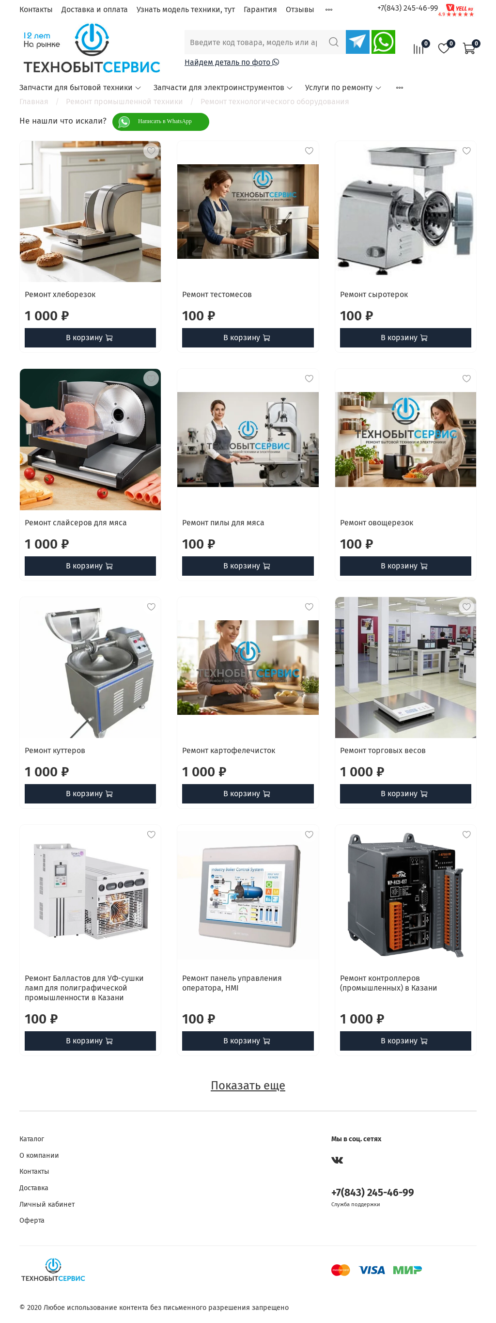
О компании (39, 1155)
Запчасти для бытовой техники (80, 87)
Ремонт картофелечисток (228, 750)
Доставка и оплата (95, 9)
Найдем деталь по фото (232, 62)
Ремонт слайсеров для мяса (76, 522)
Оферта (32, 1220)
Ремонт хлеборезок (60, 294)
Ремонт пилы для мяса (223, 522)
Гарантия (260, 9)
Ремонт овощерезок (376, 522)
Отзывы (300, 9)
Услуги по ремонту (343, 87)
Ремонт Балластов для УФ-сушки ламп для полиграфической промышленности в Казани (84, 988)
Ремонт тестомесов (217, 294)
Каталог (31, 1139)
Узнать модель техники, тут (186, 9)
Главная (33, 101)
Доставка (33, 1188)
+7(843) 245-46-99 (407, 8)
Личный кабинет (47, 1204)
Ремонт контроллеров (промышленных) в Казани (388, 983)
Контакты (36, 9)
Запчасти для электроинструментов (224, 87)
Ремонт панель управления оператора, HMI (232, 983)
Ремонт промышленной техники (124, 101)
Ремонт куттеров (55, 750)
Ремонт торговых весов (383, 750)
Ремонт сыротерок (374, 294)
